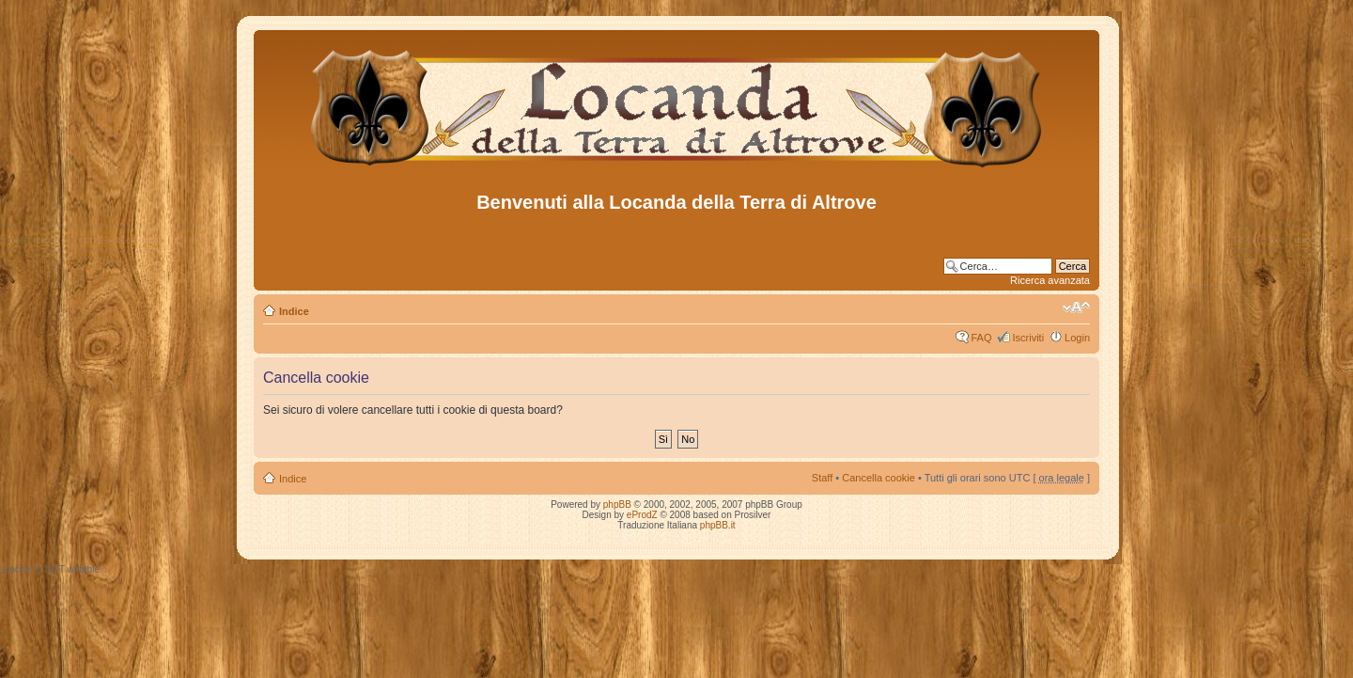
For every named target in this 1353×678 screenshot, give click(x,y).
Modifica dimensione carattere (1076, 307)
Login (1077, 337)
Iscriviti (1028, 337)
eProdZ (642, 515)
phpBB (617, 504)
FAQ (981, 337)
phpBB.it (718, 525)
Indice (294, 311)
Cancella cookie (878, 477)
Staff (822, 477)
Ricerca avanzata (1050, 280)
